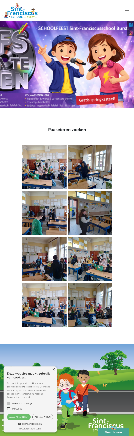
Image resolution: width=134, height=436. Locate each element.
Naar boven (113, 431)
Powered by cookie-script (30, 429)
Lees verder (26, 397)
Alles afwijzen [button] (43, 417)
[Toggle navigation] (127, 10)
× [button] (53, 369)
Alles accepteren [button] (18, 417)
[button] (30, 424)
